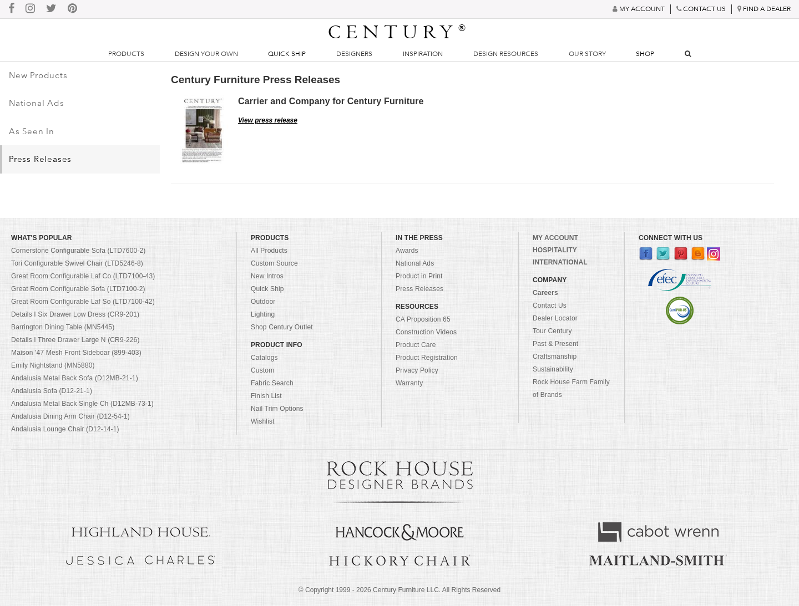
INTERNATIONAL (560, 262)
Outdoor (263, 301)
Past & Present (555, 344)
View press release (267, 120)
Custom (262, 370)
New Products (38, 75)
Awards (407, 250)
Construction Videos (426, 332)
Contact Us (550, 305)
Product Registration (427, 357)
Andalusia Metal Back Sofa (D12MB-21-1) (74, 378)
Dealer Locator (555, 318)
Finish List (266, 396)
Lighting (263, 314)
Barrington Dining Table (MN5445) (62, 327)
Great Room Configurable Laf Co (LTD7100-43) (83, 276)
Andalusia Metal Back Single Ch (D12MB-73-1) (82, 404)
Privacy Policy (417, 370)
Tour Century (552, 331)
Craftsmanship (555, 356)
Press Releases (40, 159)
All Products (269, 250)
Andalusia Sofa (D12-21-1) (51, 391)
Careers (545, 293)
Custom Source (274, 263)
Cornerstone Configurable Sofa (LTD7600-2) (78, 250)
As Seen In (31, 131)
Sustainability (553, 369)
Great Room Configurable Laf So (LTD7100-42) (83, 301)
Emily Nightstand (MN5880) (53, 365)
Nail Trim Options (277, 409)
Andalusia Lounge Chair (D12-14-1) (65, 429)
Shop (645, 54)
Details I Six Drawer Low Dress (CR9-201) (75, 314)
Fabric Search (272, 383)
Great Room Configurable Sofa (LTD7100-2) (78, 289)
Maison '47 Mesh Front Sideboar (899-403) (76, 353)
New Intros (267, 276)
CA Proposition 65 (423, 319)
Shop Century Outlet (282, 327)
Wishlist (263, 421)
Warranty (409, 383)
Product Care (416, 345)
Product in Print (419, 276)
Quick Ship (287, 54)
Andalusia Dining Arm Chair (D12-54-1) (70, 416)
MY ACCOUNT (555, 238)
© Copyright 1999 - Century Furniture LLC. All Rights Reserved (399, 590)
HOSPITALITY (555, 250)
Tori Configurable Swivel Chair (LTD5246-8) (77, 263)
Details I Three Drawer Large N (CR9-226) (75, 340)
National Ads (36, 103)
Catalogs (264, 357)
